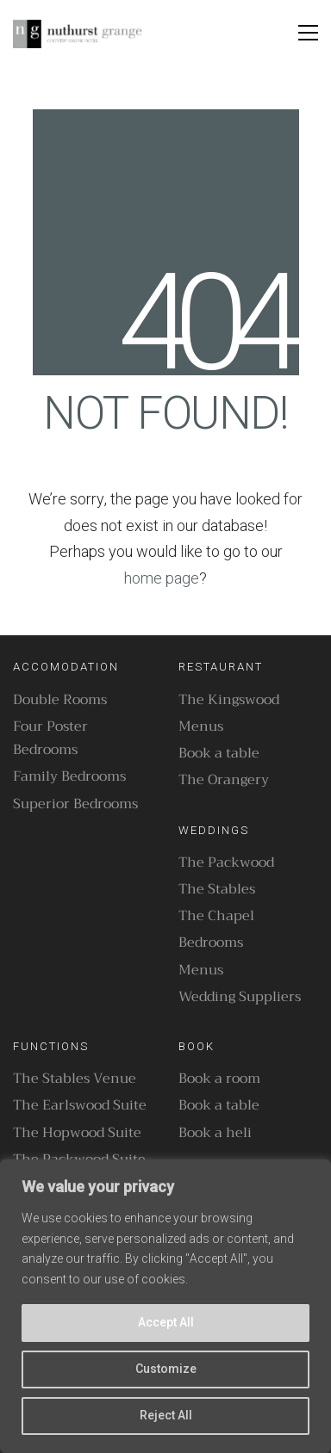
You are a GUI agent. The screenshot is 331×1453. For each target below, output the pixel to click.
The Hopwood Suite (77, 1133)
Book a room (219, 1079)
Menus (200, 727)
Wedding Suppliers (239, 997)
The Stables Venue (74, 1079)
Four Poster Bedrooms (50, 738)
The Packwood (226, 863)
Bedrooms (210, 943)
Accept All (166, 1323)
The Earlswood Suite (80, 1105)
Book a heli (215, 1133)
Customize (166, 1369)
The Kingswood (228, 700)
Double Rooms (60, 700)
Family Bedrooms (69, 776)
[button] (308, 33)
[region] (165, 1306)
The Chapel (216, 916)
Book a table (218, 753)
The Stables (216, 889)
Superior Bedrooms (75, 804)
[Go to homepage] (77, 32)
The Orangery (223, 780)
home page (161, 578)
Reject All (166, 1416)
